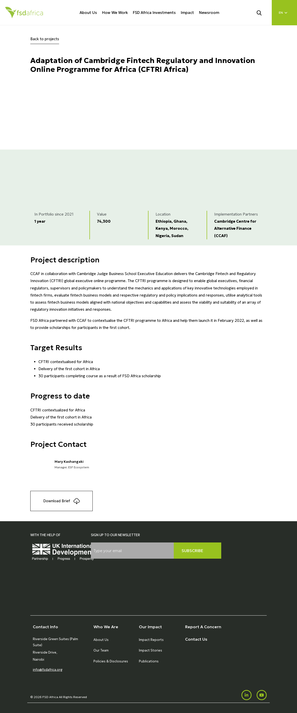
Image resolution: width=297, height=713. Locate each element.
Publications (149, 661)
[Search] (262, 12)
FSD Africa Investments (154, 12)
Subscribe (192, 550)
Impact (187, 12)
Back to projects (44, 38)
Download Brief (61, 501)
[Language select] (284, 12)
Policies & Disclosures (110, 661)
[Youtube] (262, 695)
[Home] (24, 12)
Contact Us (196, 639)
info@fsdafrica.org (47, 669)
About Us (88, 12)
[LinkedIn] (246, 695)
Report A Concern (203, 626)
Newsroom (209, 12)
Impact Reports (151, 640)
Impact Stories (150, 650)
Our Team (101, 650)
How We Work (115, 12)
